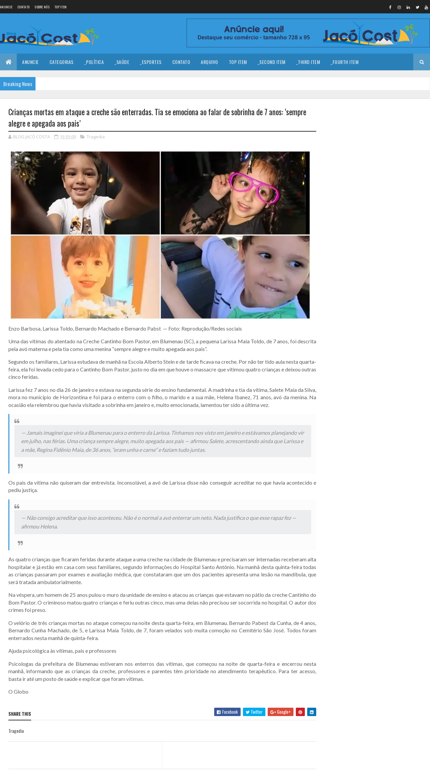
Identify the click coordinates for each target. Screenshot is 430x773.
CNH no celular (371, 224)
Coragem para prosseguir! (382, 127)
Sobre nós (42, 6)
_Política (94, 61)
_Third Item (308, 61)
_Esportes (151, 61)
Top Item (61, 6)
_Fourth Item (344, 61)
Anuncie (6, 6)
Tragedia (96, 137)
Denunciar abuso (346, 294)
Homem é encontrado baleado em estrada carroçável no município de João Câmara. (389, 201)
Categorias (62, 61)
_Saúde (121, 61)
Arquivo (209, 61)
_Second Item (271, 61)
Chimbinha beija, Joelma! (380, 251)
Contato (23, 6)
